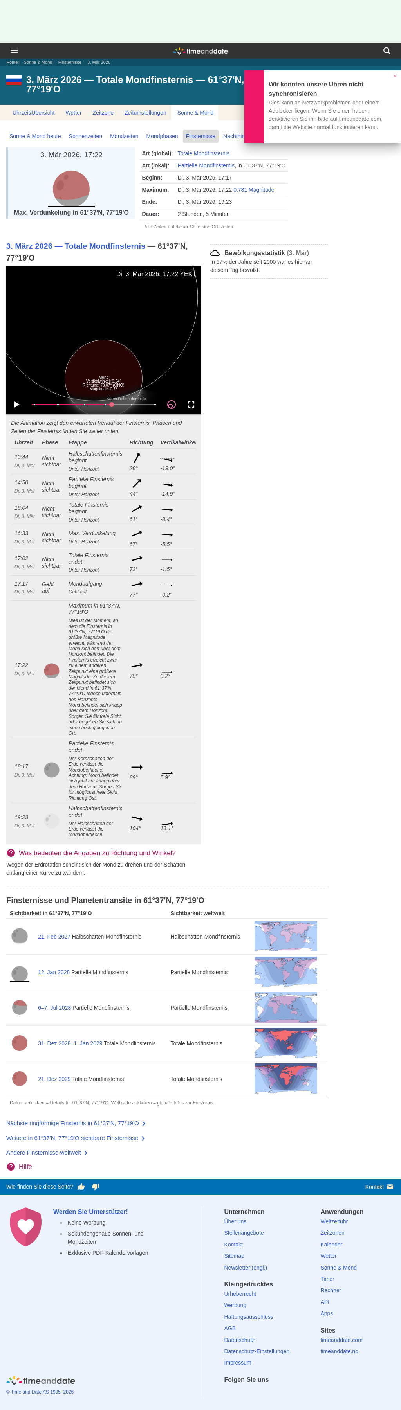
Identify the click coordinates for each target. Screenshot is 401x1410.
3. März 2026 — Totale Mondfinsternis (75, 246)
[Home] (40, 1381)
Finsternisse (69, 62)
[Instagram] (270, 1393)
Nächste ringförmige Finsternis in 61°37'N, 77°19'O (72, 1123)
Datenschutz (239, 1340)
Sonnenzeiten (86, 136)
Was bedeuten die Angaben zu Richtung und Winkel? (97, 853)
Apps (326, 1313)
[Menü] (14, 51)
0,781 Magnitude (253, 190)
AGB (230, 1328)
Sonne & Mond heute (35, 136)
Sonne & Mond (38, 62)
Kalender (331, 1244)
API (324, 1302)
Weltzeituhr (334, 1221)
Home (12, 62)
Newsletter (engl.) (245, 1267)
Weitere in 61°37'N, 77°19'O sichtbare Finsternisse (72, 1138)
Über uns (235, 1221)
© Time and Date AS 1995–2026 (40, 1392)
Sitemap (234, 1256)
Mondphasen (162, 136)
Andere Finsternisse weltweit (43, 1152)
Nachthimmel (239, 136)
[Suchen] (387, 51)
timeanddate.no (339, 1351)
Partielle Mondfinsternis (206, 165)
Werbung (235, 1305)
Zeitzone (103, 113)
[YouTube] (284, 1393)
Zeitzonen (332, 1233)
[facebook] (230, 1393)
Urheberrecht (240, 1294)
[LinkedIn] (257, 1393)
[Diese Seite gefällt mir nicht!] (95, 1187)
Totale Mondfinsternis (203, 153)
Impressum (237, 1363)
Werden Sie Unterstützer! (90, 1212)
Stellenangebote (244, 1233)
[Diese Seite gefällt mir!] (81, 1187)
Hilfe (25, 1167)
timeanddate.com (341, 1340)
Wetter (73, 113)
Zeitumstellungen (145, 113)
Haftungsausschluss (248, 1317)
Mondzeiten (124, 136)
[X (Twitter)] (243, 1393)
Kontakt (380, 1187)
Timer (327, 1279)
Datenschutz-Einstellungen (257, 1351)
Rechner (330, 1290)
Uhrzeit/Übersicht (33, 113)
